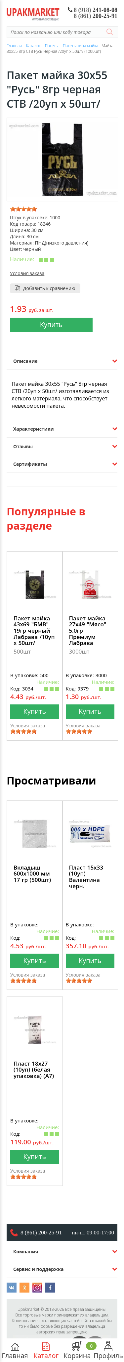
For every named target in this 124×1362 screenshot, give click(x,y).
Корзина (77, 1350)
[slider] (23, 209)
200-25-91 (95, 16)
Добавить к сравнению (49, 288)
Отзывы (23, 446)
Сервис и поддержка (38, 1269)
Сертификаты (30, 464)
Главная (15, 1350)
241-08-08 (93, 10)
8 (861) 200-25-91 (41, 1232)
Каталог (46, 1350)
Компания (25, 1251)
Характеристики (33, 429)
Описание (25, 361)
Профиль (108, 1350)
